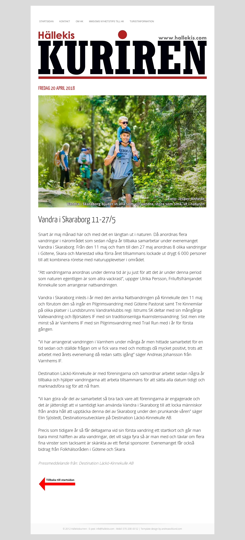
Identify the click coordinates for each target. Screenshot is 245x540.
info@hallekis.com (105, 528)
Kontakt (64, 21)
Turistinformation (142, 21)
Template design (149, 528)
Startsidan (46, 21)
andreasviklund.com (172, 528)
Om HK (79, 21)
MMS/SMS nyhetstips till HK (106, 21)
